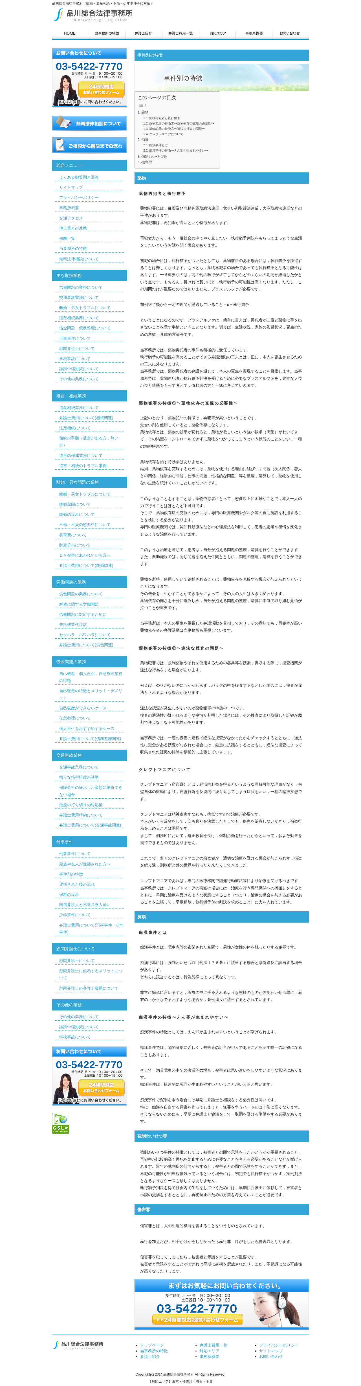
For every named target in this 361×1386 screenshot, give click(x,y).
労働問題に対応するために (83, 614)
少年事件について (75, 914)
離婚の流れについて (77, 514)
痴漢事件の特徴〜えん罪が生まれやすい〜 (178, 150)
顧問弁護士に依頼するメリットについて (90, 974)
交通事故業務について (79, 297)
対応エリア (209, 1351)
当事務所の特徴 (73, 248)
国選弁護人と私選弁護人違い (85, 904)
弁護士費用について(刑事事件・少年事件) (91, 928)
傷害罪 (146, 163)
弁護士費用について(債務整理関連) (90, 738)
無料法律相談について (79, 259)
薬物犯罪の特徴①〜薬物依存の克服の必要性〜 (181, 123)
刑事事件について (75, 338)
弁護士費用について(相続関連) (86, 418)
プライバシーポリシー (79, 197)
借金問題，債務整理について (85, 328)
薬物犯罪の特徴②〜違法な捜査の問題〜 (177, 128)
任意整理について (75, 718)
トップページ (152, 1345)
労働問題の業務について (81, 287)
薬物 (145, 112)
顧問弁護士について (77, 348)
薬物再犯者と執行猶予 (164, 118)
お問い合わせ (271, 1356)
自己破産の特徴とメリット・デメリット (90, 694)
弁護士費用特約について (81, 815)
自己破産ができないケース (83, 708)
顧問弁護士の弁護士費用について (88, 988)
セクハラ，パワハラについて (85, 634)
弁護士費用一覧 (213, 1345)
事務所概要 (69, 208)
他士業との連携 (73, 228)
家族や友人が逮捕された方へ (85, 864)
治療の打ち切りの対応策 (81, 805)
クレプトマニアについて (166, 134)
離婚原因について (75, 504)
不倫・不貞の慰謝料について (85, 524)
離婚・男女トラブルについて (85, 307)
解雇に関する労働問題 (79, 604)
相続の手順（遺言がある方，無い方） (88, 441)
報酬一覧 (67, 238)
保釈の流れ (69, 894)
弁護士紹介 (150, 1356)
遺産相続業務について (79, 318)
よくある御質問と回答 (79, 177)
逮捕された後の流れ (77, 884)
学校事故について (75, 358)
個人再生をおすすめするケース (87, 728)
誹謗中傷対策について (79, 369)
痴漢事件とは (158, 145)
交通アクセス (71, 218)
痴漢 (145, 140)
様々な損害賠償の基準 (79, 777)
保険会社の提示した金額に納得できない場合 (90, 791)
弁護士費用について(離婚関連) (86, 565)
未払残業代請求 (73, 624)
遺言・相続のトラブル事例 (83, 465)
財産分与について (75, 545)
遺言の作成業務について (81, 455)
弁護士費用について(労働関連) (86, 645)
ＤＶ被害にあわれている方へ (85, 555)
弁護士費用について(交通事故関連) (90, 825)
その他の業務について (79, 379)
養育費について (73, 535)
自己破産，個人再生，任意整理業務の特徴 (90, 677)
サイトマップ (71, 187)
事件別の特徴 (71, 874)
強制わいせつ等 (154, 157)
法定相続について (75, 428)
